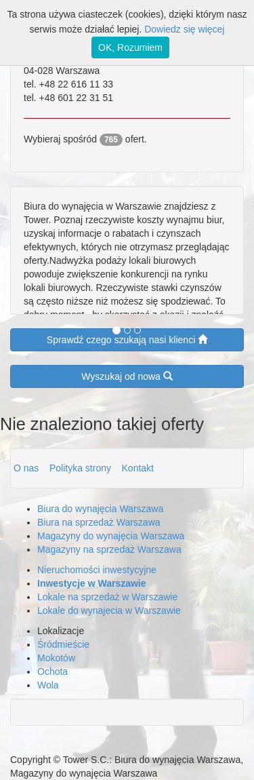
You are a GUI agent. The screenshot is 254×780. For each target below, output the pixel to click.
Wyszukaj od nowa (126, 376)
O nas (27, 468)
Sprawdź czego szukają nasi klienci (127, 339)
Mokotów (56, 657)
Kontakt (138, 468)
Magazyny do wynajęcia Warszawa (110, 535)
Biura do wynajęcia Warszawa (100, 508)
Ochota (52, 671)
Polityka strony (81, 468)
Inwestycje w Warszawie (91, 583)
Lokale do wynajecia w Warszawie (109, 610)
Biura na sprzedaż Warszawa (99, 522)
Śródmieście (63, 644)
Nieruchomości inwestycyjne (96, 569)
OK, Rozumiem (130, 47)
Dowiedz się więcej (184, 29)
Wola (48, 685)
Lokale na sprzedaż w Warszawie (107, 596)
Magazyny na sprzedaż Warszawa (109, 549)
